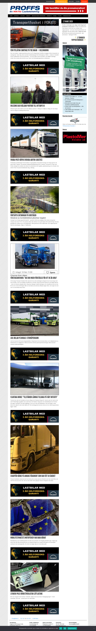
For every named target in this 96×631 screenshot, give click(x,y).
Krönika (16, 15)
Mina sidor (71, 1)
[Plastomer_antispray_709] (75, 137)
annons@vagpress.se (61, 625)
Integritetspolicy (72, 628)
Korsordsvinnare (50, 1)
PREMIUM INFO (67, 15)
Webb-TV (49, 15)
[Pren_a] (64, 9)
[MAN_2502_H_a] (34, 67)
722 (23, 618)
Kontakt (78, 1)
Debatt (28, 15)
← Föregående (14, 618)
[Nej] (94, 628)
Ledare (22, 15)
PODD (54, 15)
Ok (60, 628)
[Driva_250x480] (75, 68)
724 (27, 618)
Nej (65, 628)
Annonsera (84, 1)
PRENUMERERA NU (61, 1)
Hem (11, 15)
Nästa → (37, 618)
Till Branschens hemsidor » (69, 126)
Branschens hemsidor (38, 15)
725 (30, 618)
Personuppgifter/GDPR (74, 624)
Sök (60, 15)
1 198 (33, 618)
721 (21, 618)
